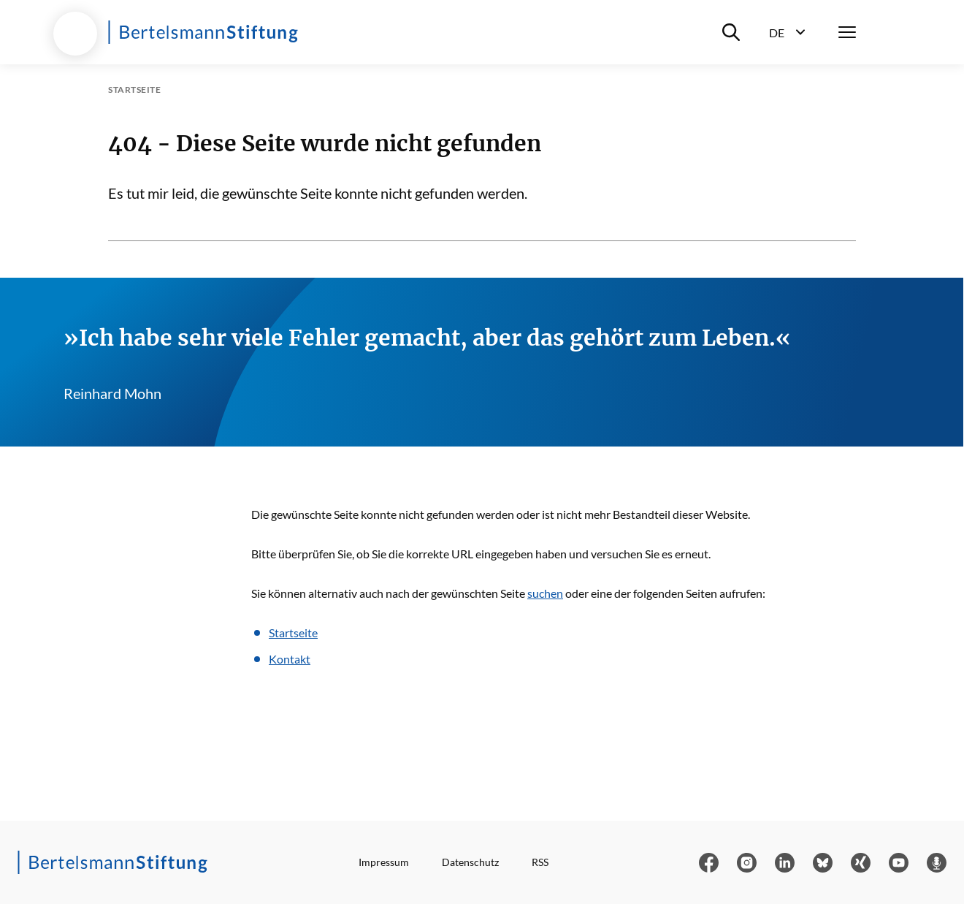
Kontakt (289, 659)
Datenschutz (470, 862)
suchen (545, 593)
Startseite (293, 632)
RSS (540, 862)
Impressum (384, 862)
